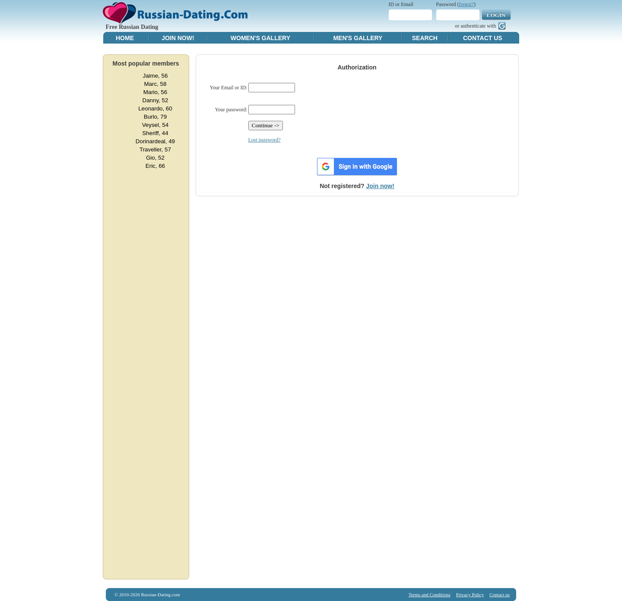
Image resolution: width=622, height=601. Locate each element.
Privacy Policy (470, 594)
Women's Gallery (260, 38)
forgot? (466, 4)
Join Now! (178, 38)
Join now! (380, 186)
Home (125, 38)
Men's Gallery (357, 38)
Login (496, 15)
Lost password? (264, 140)
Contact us (499, 594)
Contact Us (482, 38)
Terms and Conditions (430, 594)
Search (425, 38)
